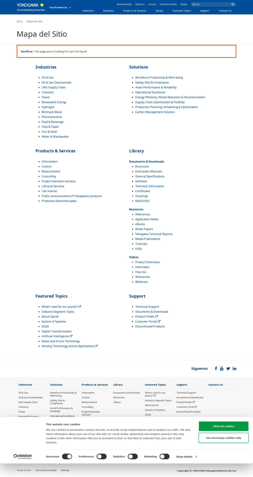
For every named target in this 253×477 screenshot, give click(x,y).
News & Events (124, 4)
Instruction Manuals (148, 171)
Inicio (20, 21)
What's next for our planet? (61, 307)
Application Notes (147, 219)
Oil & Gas (48, 77)
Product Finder (146, 316)
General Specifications (149, 176)
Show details (184, 470)
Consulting (49, 176)
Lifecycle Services (53, 186)
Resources (136, 209)
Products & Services (134, 10)
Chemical (48, 92)
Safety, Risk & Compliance (152, 82)
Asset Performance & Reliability (156, 87)
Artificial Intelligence (57, 336)
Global (183, 4)
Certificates (142, 191)
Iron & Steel (49, 132)
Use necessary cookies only (223, 451)
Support (204, 10)
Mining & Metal (52, 112)
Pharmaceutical (52, 117)
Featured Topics (182, 10)
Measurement (51, 171)
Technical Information (149, 186)
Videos (133, 257)
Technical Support (147, 307)
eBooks (140, 224)
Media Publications (147, 239)
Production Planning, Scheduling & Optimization (166, 107)
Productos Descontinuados (59, 201)
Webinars (141, 282)
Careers (152, 4)
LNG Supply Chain (54, 87)
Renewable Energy (54, 102)
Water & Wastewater (55, 136)
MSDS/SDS (142, 201)
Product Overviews (147, 262)
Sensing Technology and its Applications (70, 346)
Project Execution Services (59, 181)
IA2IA (45, 326)
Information (49, 161)
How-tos (140, 272)
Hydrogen (48, 107)
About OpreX (50, 316)
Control (46, 166)
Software (141, 181)
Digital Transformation (57, 331)
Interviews (142, 267)
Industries (88, 10)
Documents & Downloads (146, 161)
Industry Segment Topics (58, 312)
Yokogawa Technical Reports (154, 234)
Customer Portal (147, 321)
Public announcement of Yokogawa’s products (72, 196)
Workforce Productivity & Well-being (159, 77)
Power (46, 97)
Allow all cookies (223, 439)
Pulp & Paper (50, 127)
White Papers (144, 229)
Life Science (49, 191)
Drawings (141, 196)
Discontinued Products (150, 326)
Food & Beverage (53, 122)
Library (159, 10)
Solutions (108, 10)
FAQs (138, 249)
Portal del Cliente (168, 4)
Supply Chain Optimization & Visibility (160, 102)
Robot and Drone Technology (61, 341)
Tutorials (141, 244)
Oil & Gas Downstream (56, 82)
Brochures (142, 166)
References (142, 214)
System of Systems (54, 321)
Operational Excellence (150, 92)
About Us (140, 4)
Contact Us (225, 10)
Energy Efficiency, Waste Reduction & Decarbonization (170, 97)
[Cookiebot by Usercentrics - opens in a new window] (22, 470)
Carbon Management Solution (155, 112)
